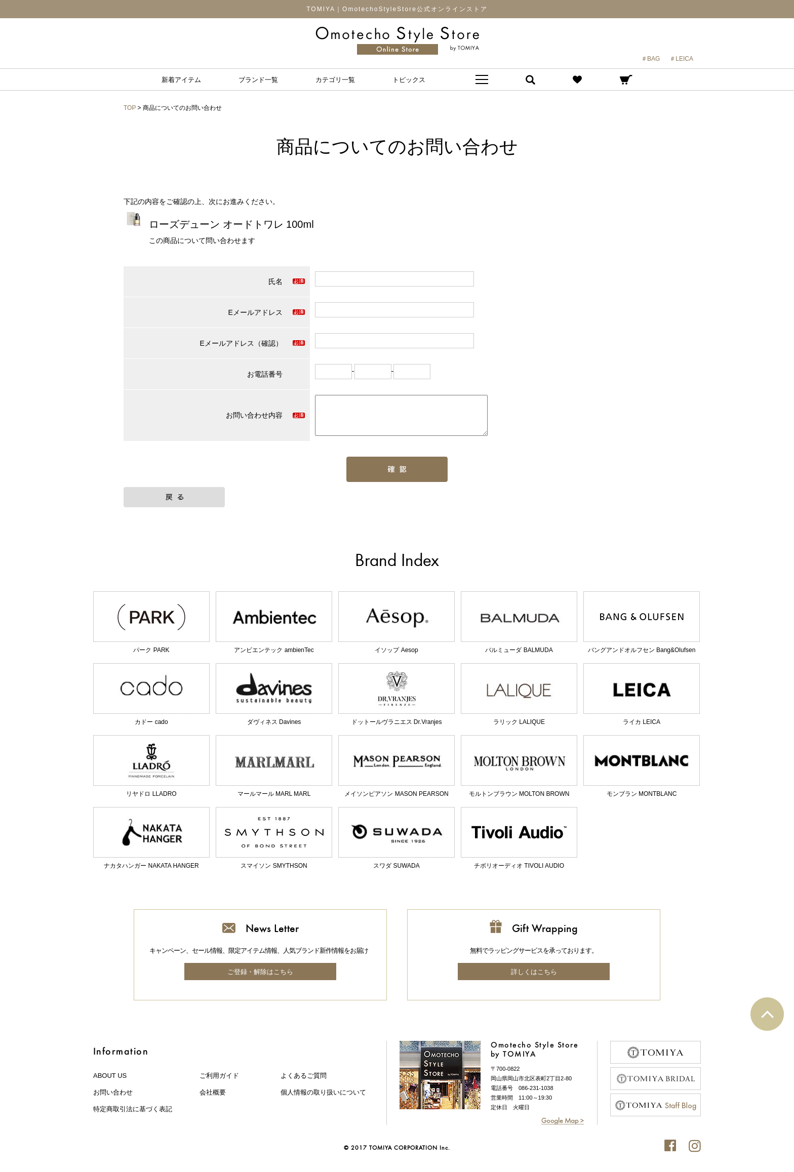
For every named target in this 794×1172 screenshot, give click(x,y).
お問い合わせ (113, 1100)
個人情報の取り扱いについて (323, 1100)
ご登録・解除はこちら (260, 979)
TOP (130, 107)
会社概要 (213, 1100)
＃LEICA (681, 59)
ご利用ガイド (219, 1083)
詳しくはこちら (534, 979)
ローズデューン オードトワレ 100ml (231, 224)
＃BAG (650, 59)
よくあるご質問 (304, 1083)
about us (110, 1083)
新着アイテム (181, 80)
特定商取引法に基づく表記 (132, 1116)
